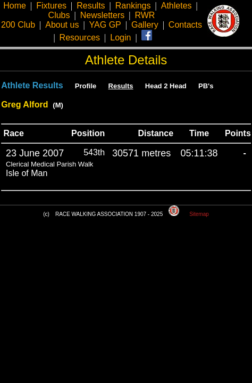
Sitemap (199, 214)
